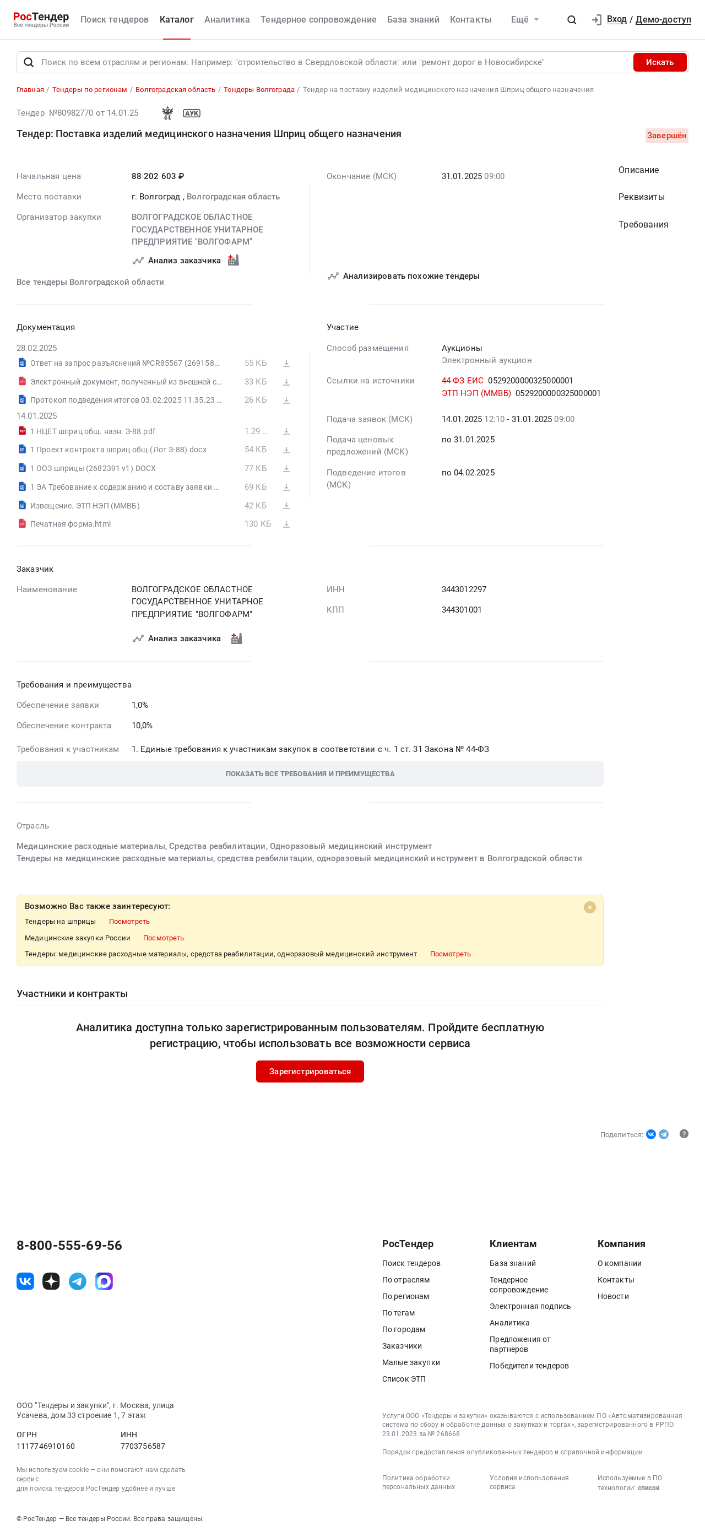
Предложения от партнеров (520, 1344)
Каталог (177, 19)
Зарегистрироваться (310, 1071)
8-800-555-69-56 (69, 1245)
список (649, 1488)
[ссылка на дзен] (51, 1281)
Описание (639, 170)
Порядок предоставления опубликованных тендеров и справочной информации (512, 1452)
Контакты (471, 19)
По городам (404, 1329)
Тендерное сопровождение (319, 19)
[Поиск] (29, 62)
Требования (644, 225)
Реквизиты (641, 197)
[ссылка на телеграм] (77, 1281)
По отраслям (406, 1279)
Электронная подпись (530, 1306)
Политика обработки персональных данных (418, 1482)
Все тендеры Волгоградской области (90, 283)
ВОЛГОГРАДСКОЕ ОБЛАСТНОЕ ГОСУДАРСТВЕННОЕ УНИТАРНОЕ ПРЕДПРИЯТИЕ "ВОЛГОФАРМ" (197, 230)
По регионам (406, 1296)
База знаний (413, 19)
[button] (572, 20)
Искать (660, 62)
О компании (620, 1263)
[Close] (589, 908)
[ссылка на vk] (25, 1281)
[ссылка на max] (104, 1281)
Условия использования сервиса (529, 1482)
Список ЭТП (404, 1378)
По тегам (398, 1312)
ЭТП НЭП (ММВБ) (476, 393)
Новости (613, 1296)
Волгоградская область (233, 197)
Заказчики (402, 1345)
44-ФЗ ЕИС (462, 381)
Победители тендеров (529, 1365)
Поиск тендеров (114, 19)
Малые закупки (411, 1362)
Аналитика (227, 19)
